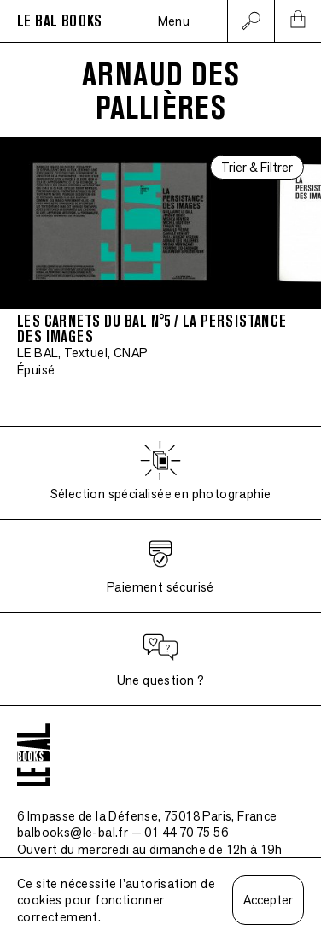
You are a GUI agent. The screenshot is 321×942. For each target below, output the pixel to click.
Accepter (268, 900)
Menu (174, 21)
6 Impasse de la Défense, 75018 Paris (147, 816)
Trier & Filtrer (257, 167)
